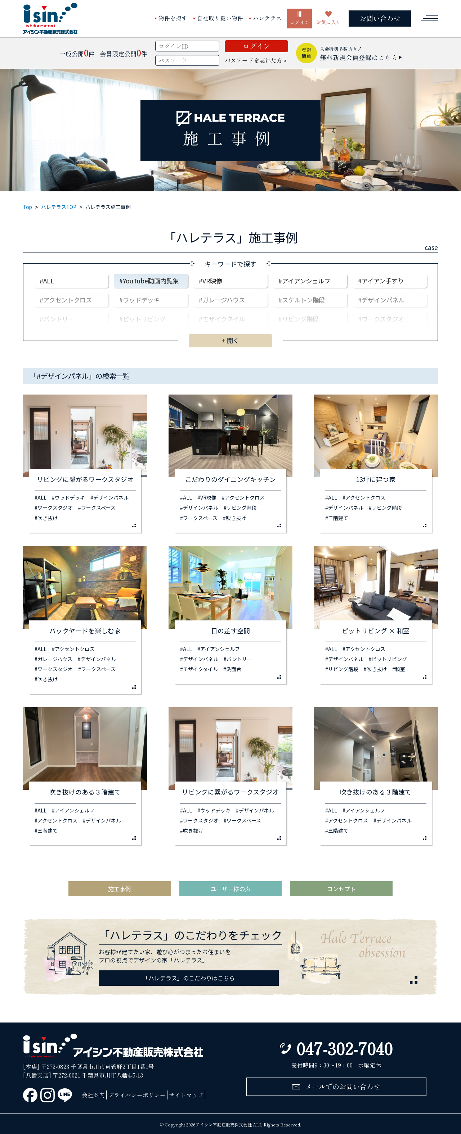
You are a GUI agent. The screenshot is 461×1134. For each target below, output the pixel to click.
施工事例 (119, 888)
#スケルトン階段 (301, 299)
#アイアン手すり (381, 280)
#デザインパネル (381, 299)
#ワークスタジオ (381, 318)
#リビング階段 (298, 318)
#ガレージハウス (222, 299)
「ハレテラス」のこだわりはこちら (189, 978)
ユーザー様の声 (230, 888)
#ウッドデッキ (139, 299)
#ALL (47, 280)
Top (27, 206)
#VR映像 (210, 280)
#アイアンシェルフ (304, 280)
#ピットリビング (142, 318)
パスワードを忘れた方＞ (256, 60)
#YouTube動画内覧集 (149, 280)
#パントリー (57, 318)
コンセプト (341, 888)
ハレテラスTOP (58, 206)
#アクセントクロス (66, 299)
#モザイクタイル (222, 318)
